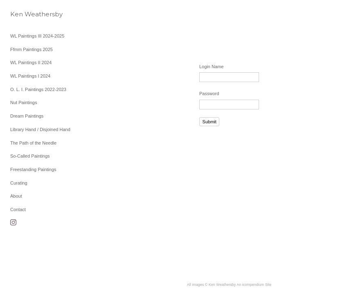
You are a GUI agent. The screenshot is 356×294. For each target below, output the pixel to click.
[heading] (30, 14)
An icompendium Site (254, 285)
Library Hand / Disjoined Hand (40, 129)
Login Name (211, 66)
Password (209, 93)
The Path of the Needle (33, 142)
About (16, 196)
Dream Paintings (26, 116)
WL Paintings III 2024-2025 (37, 35)
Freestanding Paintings (33, 169)
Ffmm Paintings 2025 (31, 49)
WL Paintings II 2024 (31, 62)
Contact (18, 209)
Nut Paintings (23, 102)
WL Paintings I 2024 (30, 76)
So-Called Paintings (30, 156)
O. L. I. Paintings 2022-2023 (38, 89)
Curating (18, 182)
